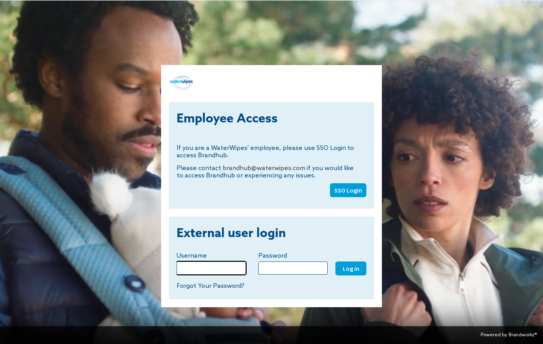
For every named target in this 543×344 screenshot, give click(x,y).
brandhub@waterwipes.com (264, 168)
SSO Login (348, 190)
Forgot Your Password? (210, 286)
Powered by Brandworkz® (509, 335)
